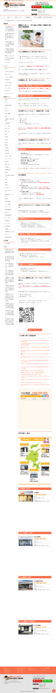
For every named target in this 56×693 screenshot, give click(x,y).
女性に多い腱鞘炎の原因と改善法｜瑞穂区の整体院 (31, 374)
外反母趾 (7, 167)
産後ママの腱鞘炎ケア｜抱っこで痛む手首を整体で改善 (32, 370)
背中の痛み (7, 153)
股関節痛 (7, 150)
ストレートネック (8, 158)
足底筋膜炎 (7, 220)
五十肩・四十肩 (8, 156)
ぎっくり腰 (7, 125)
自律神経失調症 (8, 105)
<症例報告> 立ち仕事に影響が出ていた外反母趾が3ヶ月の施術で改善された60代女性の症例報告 (9, 280)
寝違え (6, 142)
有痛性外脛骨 (7, 169)
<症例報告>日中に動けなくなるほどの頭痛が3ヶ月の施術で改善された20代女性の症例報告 (9, 313)
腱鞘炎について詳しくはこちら (35, 329)
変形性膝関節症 (8, 215)
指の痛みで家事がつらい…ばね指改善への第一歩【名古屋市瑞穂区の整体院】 (9, 43)
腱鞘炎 (8, 20)
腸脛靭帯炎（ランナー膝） (9, 195)
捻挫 (6, 179)
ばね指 (6, 139)
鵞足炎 (6, 172)
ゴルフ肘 (7, 187)
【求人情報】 (7, 243)
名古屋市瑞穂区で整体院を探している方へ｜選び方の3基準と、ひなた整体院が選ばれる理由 (9, 36)
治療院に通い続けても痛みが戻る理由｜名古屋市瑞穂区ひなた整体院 (9, 251)
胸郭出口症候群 (8, 237)
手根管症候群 (7, 201)
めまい (6, 108)
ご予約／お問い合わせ (47, 17)
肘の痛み (7, 147)
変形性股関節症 (8, 209)
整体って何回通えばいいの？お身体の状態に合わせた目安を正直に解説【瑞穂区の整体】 (9, 272)
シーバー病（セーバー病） (9, 191)
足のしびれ (7, 128)
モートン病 (7, 223)
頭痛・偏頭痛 (7, 113)
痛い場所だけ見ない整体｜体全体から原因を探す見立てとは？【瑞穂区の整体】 (9, 258)
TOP (8, 17)
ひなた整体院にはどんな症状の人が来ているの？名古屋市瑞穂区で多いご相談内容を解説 (9, 28)
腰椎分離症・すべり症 (9, 231)
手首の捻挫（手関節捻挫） (9, 176)
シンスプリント (8, 206)
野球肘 (6, 184)
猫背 (6, 116)
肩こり (6, 102)
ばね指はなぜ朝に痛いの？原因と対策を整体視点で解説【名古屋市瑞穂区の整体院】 (9, 50)
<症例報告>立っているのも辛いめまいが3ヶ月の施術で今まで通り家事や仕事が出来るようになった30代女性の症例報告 (9, 297)
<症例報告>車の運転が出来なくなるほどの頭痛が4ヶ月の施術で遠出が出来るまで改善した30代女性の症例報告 (9, 321)
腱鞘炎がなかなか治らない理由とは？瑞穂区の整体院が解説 (33, 372)
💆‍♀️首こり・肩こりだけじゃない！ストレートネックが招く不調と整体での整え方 (9, 57)
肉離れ (6, 182)
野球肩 (6, 198)
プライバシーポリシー (9, 93)
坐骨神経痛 (7, 123)
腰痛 (6, 99)
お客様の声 (28, 17)
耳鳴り (6, 110)
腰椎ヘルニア (7, 164)
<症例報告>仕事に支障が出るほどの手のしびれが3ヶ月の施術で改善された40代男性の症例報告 (9, 288)
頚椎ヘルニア (7, 212)
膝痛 (6, 134)
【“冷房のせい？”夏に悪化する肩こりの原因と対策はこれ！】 (33, 382)
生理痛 (6, 136)
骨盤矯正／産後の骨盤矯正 (9, 120)
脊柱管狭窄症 (7, 226)
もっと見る (7, 62)
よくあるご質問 (8, 82)
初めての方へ (7, 90)
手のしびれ (7, 131)
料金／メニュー (18, 17)
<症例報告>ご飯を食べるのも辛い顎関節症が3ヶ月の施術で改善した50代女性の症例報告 (9, 305)
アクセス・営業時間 (38, 17)
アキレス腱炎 (7, 204)
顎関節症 (7, 228)
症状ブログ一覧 (8, 85)
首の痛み (7, 161)
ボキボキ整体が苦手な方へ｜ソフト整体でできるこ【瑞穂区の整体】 (9, 265)
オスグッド (7, 234)
